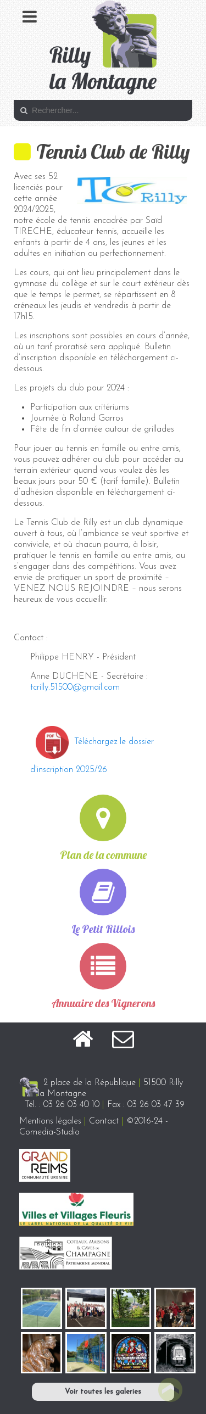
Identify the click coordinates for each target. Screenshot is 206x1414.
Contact (104, 1121)
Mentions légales (50, 1121)
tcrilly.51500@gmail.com (75, 687)
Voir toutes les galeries (103, 1391)
